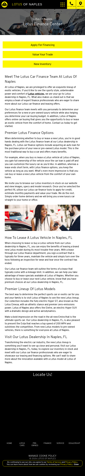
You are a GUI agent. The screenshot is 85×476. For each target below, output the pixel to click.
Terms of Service (54, 462)
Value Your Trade (42, 54)
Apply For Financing (42, 45)
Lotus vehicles (36, 93)
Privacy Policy (71, 462)
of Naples (27, 4)
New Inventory (42, 64)
